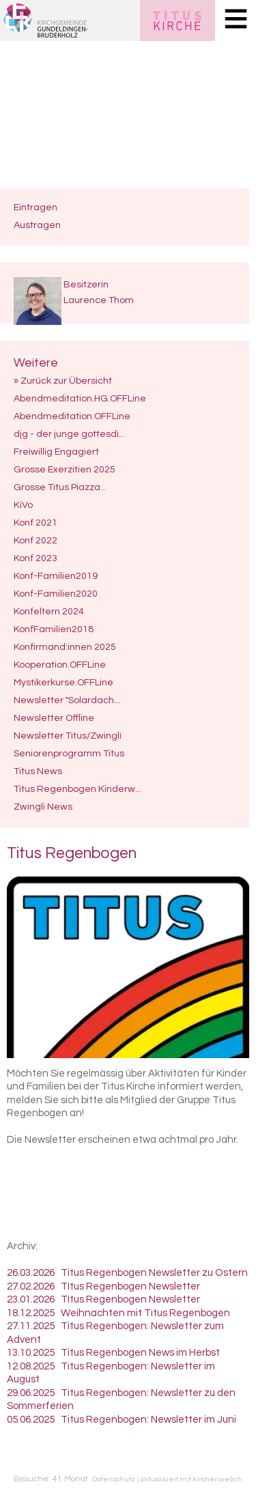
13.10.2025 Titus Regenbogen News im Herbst (113, 1353)
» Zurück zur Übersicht (63, 380)
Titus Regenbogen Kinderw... (77, 789)
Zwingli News (43, 806)
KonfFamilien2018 (54, 629)
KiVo (23, 505)
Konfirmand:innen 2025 (65, 647)
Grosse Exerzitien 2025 (64, 469)
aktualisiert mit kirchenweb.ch (191, 1479)
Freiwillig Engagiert (56, 451)
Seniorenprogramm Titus (69, 753)
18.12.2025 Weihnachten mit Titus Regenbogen (118, 1313)
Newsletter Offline (54, 718)
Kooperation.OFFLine (60, 664)
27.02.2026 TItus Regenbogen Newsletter (103, 1286)
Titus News (38, 771)
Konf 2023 (35, 558)
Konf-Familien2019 (56, 576)
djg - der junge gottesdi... (69, 434)
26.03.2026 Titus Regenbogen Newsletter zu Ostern (127, 1273)
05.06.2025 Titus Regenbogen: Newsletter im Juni (121, 1419)
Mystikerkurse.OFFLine (63, 682)
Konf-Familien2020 (56, 593)
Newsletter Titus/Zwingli (68, 735)
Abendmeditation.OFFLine (72, 416)
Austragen (37, 225)
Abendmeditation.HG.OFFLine (80, 398)
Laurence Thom (98, 300)
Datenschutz (113, 1479)
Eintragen (35, 207)
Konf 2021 (35, 522)
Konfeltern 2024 (49, 611)
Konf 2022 (35, 540)
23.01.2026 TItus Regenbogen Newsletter (103, 1299)
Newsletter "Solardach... (67, 700)
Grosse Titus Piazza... (60, 487)
